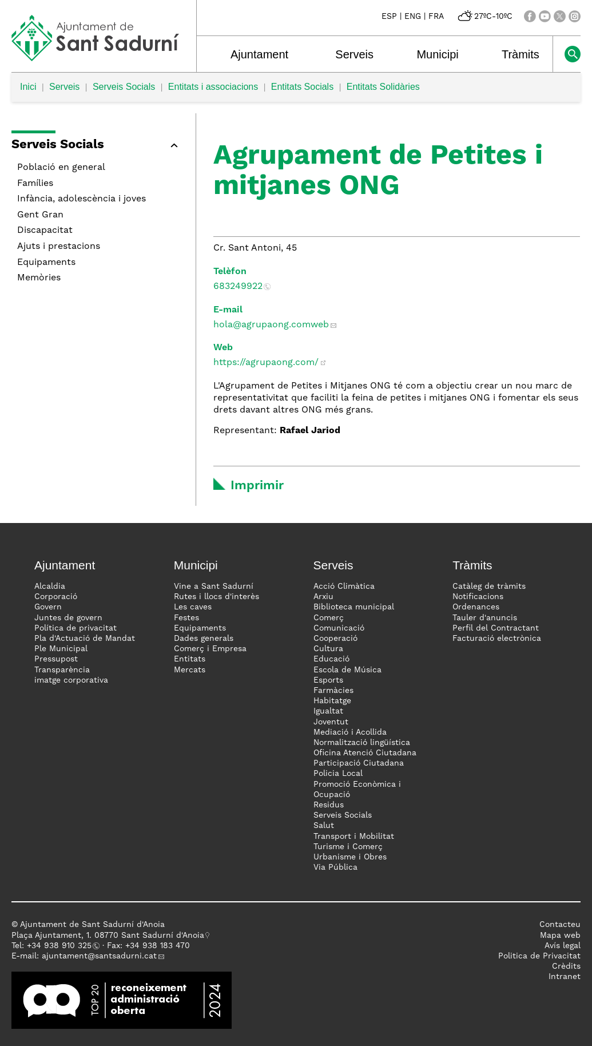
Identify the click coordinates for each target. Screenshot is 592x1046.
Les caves (193, 607)
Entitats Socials (302, 87)
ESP (389, 17)
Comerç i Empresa (210, 649)
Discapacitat (45, 230)
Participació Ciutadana (358, 763)
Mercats (189, 670)
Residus (328, 805)
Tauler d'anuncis (484, 618)
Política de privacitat (75, 628)
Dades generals (203, 639)
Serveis (354, 54)
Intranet (565, 977)
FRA (436, 17)
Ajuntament (259, 54)
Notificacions (477, 597)
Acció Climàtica (344, 587)
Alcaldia (49, 587)
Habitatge (332, 701)
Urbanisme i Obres (350, 857)
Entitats (189, 659)
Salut (323, 826)
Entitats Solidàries (383, 87)
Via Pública (335, 867)
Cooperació (335, 639)
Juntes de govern (68, 618)
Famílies (35, 183)
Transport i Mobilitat (353, 837)
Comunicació (338, 628)
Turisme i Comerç (348, 847)
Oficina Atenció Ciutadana (364, 753)
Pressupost (56, 659)
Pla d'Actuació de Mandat (84, 639)
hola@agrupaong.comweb (271, 325)
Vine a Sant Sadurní (213, 587)
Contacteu (560, 925)
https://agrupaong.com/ (266, 362)
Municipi (437, 54)
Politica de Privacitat (539, 956)
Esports (328, 680)
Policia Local (338, 774)
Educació (331, 659)
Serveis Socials (124, 87)
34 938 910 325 (61, 946)
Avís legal (563, 946)
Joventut (330, 722)
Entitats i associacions (213, 87)
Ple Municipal (61, 649)
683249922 (238, 286)
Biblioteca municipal (353, 607)
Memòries (39, 278)
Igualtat (328, 711)
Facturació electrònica (496, 639)
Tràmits (520, 54)
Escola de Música (347, 670)
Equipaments (46, 262)
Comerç (328, 618)
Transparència (62, 670)
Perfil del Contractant (495, 628)
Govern (48, 607)
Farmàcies (333, 691)
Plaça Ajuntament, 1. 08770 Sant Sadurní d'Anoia (107, 936)
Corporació (55, 597)
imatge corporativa (71, 680)
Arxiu (323, 597)
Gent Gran (40, 215)
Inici (28, 87)
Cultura (328, 649)
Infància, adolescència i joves (81, 199)
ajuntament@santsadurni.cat (99, 956)
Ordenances (475, 607)
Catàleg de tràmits (489, 587)
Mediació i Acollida (350, 732)
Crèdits (566, 966)
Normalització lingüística (361, 743)
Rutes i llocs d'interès (216, 597)
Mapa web (560, 936)
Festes (186, 618)
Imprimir (257, 486)
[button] (97, 146)
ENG (412, 17)
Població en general (61, 167)
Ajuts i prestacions (58, 246)
